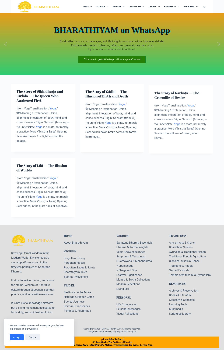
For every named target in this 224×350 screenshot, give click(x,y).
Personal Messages (128, 309)
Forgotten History (74, 258)
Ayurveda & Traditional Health (187, 252)
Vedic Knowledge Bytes (130, 252)
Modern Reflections (128, 284)
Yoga (53, 108)
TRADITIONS (178, 236)
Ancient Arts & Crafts (182, 242)
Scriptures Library (180, 313)
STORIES (70, 251)
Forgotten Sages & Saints (79, 267)
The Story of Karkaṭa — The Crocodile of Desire (176, 100)
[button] (5, 44)
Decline (32, 337)
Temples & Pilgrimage (77, 310)
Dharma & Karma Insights (132, 247)
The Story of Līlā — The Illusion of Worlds (41, 170)
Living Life (122, 288)
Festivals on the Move (77, 292)
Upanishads (125, 265)
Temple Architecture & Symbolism (190, 275)
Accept (16, 337)
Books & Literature (180, 295)
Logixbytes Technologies (124, 331)
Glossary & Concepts (182, 300)
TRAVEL (69, 285)
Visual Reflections (127, 313)
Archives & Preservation (183, 290)
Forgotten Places (74, 262)
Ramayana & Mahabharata (135, 261)
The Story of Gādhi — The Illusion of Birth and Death (106, 94)
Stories (102, 7)
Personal (191, 7)
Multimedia (176, 309)
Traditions (136, 7)
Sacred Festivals (179, 270)
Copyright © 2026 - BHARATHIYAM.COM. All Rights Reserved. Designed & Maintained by (112, 330)
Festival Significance (129, 275)
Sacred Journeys (74, 301)
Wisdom (119, 7)
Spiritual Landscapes (77, 306)
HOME (68, 236)
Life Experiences (126, 304)
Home (88, 7)
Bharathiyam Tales (75, 272)
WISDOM (122, 236)
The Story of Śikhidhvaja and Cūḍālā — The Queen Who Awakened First (39, 96)
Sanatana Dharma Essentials (134, 242)
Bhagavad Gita (127, 270)
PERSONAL (123, 297)
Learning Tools (178, 304)
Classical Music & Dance (184, 261)
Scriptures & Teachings (130, 256)
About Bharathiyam (76, 242)
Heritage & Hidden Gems (79, 297)
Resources (172, 7)
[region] (112, 44)
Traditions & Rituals (181, 265)
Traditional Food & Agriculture (187, 256)
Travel (154, 7)
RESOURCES (177, 284)
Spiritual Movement (76, 276)
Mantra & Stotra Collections (133, 279)
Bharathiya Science (181, 247)
